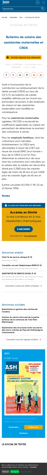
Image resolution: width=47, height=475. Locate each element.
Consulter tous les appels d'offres (22, 339)
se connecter (36, 2)
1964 (21, 17)
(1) (9, 94)
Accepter (15, 472)
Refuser (5, 472)
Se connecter (30, 236)
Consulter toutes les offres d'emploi (22, 286)
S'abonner (23, 229)
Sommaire (13, 427)
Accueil (4, 17)
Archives (23, 433)
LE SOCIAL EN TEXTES (32, 17)
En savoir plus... (27, 472)
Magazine (13, 17)
